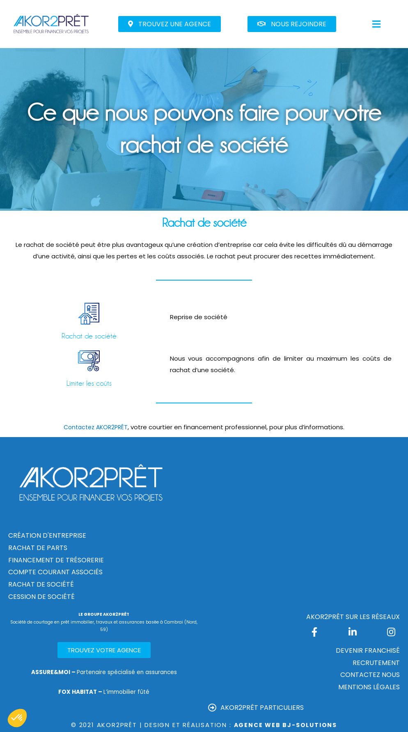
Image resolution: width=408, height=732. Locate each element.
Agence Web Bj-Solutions (285, 724)
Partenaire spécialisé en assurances (104, 672)
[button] (169, 24)
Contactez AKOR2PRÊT (95, 427)
